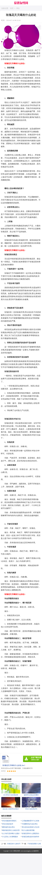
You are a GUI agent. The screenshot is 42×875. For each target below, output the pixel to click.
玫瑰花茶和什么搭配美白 (30, 833)
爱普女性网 (16, 851)
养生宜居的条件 (7, 824)
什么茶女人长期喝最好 (10, 837)
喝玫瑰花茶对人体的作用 (11, 830)
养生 (18, 8)
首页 (12, 8)
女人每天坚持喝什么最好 (11, 833)
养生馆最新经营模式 (9, 821)
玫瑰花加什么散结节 (14, 843)
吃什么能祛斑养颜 (28, 830)
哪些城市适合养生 (8, 827)
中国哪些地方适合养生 (30, 824)
